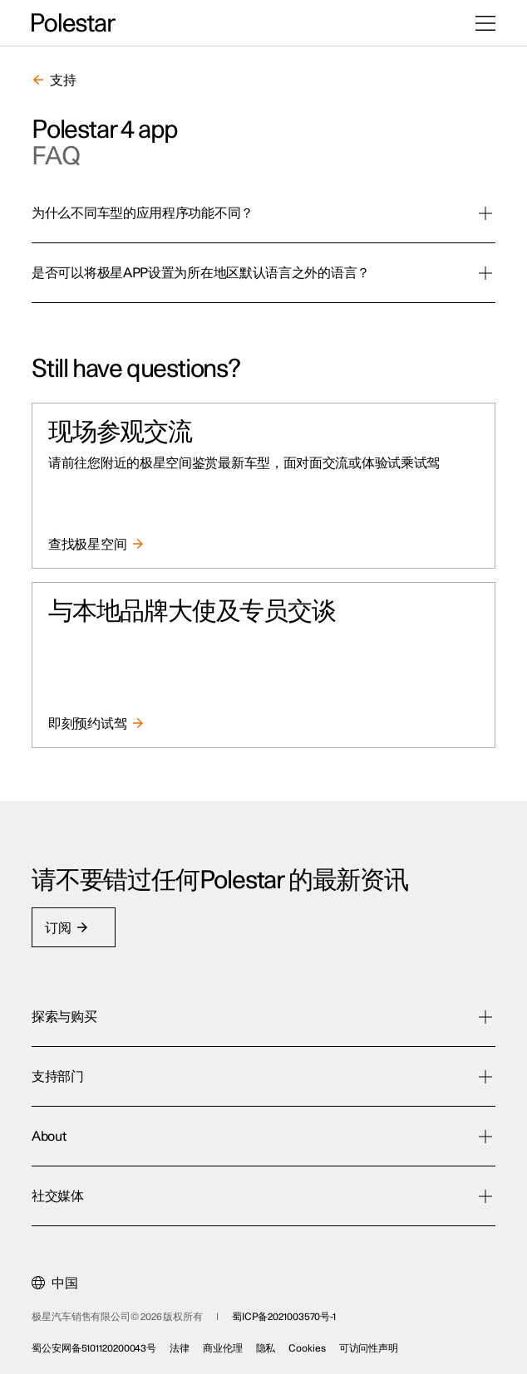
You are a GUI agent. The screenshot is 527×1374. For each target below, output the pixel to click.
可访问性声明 (368, 1348)
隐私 (266, 1348)
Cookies (306, 1348)
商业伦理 (223, 1348)
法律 (180, 1348)
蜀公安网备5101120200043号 (94, 1348)
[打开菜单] (485, 23)
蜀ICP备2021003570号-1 (284, 1317)
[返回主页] (74, 23)
